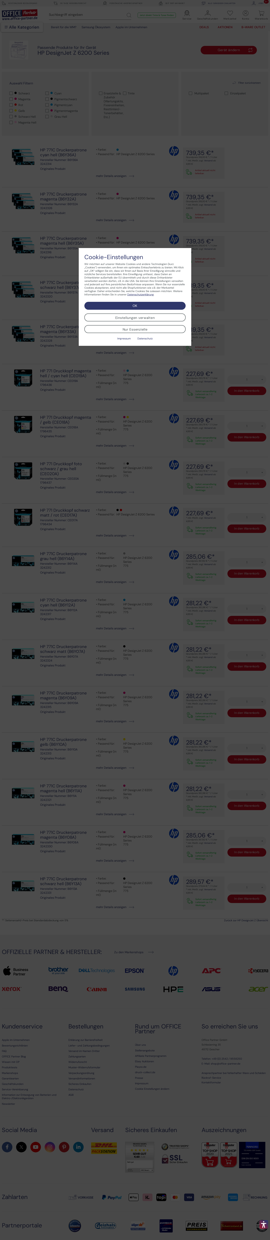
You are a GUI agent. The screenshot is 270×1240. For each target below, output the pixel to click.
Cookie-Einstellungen (113, 257)
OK (135, 306)
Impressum (124, 338)
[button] (264, 1224)
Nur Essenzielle (135, 329)
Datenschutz (145, 338)
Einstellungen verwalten (135, 318)
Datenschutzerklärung (140, 294)
